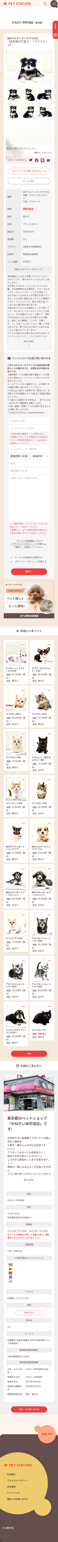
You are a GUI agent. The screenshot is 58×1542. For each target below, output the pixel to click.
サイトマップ (13, 1493)
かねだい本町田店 (28, 22)
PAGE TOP (46, 1434)
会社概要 (11, 1487)
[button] (1, 1539)
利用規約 (11, 1474)
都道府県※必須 (19, 456)
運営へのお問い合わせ (17, 1499)
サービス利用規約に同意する (28, 557)
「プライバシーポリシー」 (22, 544)
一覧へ (29, 1053)
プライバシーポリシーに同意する (30, 561)
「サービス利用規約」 (25, 541)
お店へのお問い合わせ (29, 1409)
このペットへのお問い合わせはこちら (29, 171)
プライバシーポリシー (17, 1480)
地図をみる (29, 1312)
